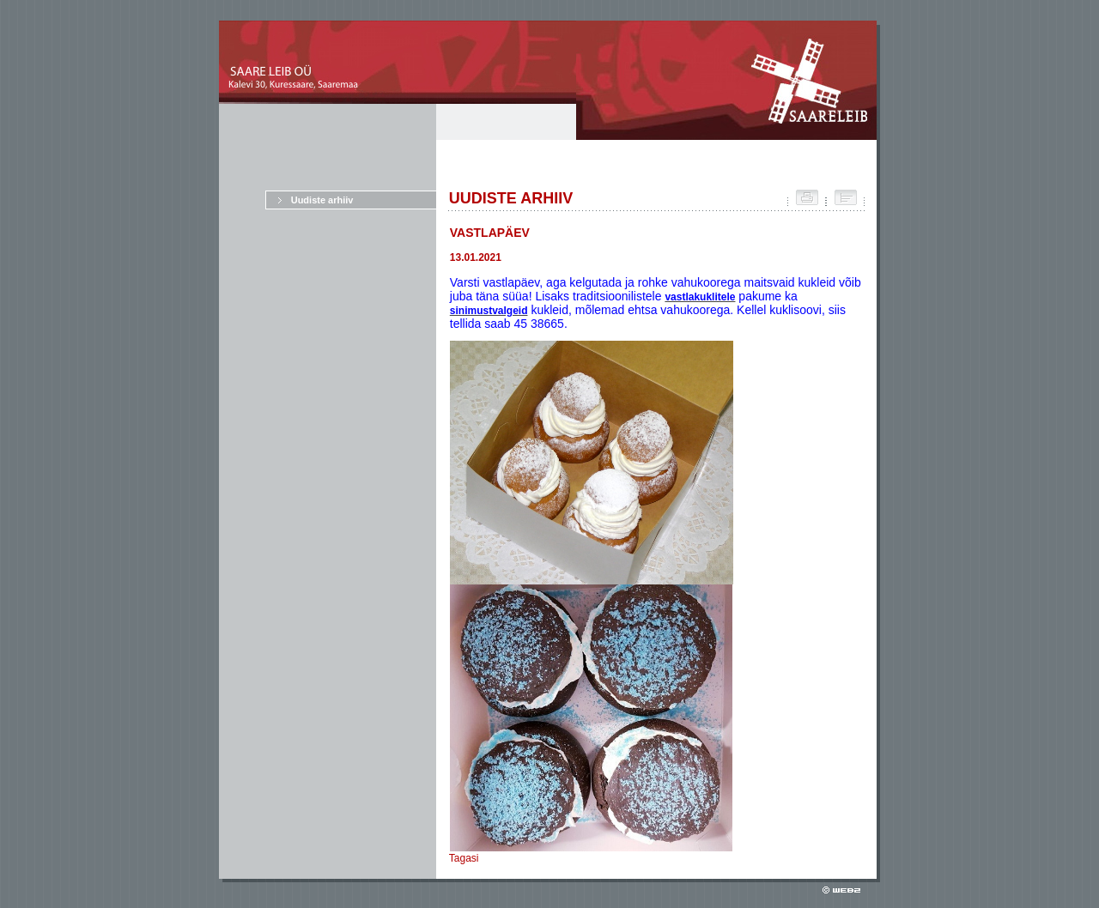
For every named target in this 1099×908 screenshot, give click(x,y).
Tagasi (464, 858)
